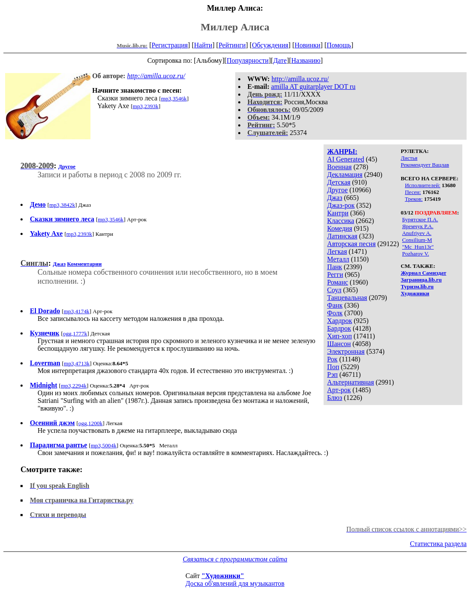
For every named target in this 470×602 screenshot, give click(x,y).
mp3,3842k (62, 205)
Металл (338, 259)
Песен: (413, 192)
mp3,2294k (73, 385)
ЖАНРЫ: (342, 151)
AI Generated (345, 159)
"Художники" (222, 575)
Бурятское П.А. (420, 219)
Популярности (248, 60)
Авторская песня (351, 243)
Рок (332, 359)
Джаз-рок (341, 205)
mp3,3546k (174, 98)
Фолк (334, 313)
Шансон (338, 343)
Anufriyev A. (417, 233)
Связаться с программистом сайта (235, 559)
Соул (334, 290)
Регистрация (170, 45)
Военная (339, 166)
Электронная (346, 351)
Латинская (342, 236)
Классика (340, 220)
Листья (409, 158)
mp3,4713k (77, 363)
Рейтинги (232, 45)
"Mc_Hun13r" (418, 247)
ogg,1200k (91, 423)
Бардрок (339, 328)
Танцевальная (347, 297)
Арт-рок (338, 390)
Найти (203, 45)
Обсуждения (270, 45)
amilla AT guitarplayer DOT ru (313, 86)
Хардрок (339, 320)
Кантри (337, 213)
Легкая (337, 251)
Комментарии (84, 264)
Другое (337, 190)
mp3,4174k (76, 311)
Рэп (332, 374)
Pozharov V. (415, 253)
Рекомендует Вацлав (425, 165)
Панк (334, 266)
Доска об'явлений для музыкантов (235, 583)
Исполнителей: (422, 185)
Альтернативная (350, 382)
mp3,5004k (104, 445)
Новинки (308, 45)
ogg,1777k (75, 333)
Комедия (339, 228)
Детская (338, 182)
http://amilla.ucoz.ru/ (300, 78)
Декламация (344, 174)
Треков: (414, 199)
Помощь (339, 45)
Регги (335, 274)
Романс (337, 282)
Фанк (334, 305)
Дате (280, 60)
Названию (306, 60)
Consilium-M (417, 240)
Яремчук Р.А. (417, 226)
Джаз (334, 197)
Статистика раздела (438, 543)
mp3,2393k (145, 106)
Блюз (334, 397)
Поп (333, 366)
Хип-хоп (339, 336)
